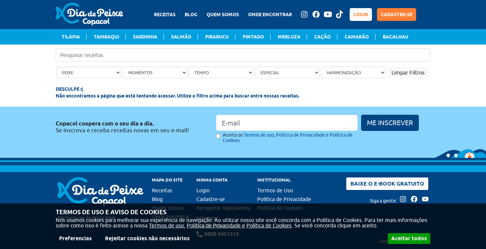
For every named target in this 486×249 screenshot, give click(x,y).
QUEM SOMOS (223, 14)
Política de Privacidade (284, 199)
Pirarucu (217, 36)
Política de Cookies (269, 225)
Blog (157, 199)
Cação (322, 36)
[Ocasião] (155, 72)
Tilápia (71, 36)
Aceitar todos (409, 238)
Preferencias (75, 238)
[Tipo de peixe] (88, 72)
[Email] (287, 123)
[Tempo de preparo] (221, 72)
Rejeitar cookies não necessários (147, 238)
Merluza (289, 36)
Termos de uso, (167, 225)
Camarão (357, 36)
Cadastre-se (210, 199)
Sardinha (145, 36)
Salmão (181, 36)
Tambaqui (106, 36)
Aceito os (288, 137)
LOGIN (360, 14)
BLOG (191, 14)
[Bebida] (353, 72)
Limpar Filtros (408, 73)
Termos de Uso (275, 190)
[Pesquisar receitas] (243, 55)
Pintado (253, 36)
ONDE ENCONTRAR (270, 14)
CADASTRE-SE (396, 14)
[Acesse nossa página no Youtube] (328, 14)
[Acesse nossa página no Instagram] (304, 14)
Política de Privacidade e (216, 225)
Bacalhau (395, 36)
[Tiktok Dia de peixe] (339, 14)
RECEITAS (165, 14)
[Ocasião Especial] (287, 72)
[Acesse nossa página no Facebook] (316, 14)
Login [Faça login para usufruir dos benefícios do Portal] (203, 190)
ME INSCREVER (390, 123)
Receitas (162, 190)
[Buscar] (426, 55)
